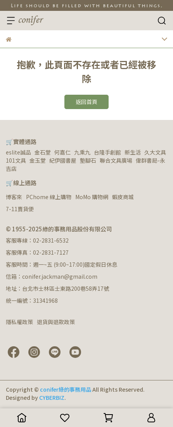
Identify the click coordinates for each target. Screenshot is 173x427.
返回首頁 (86, 102)
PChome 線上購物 (48, 197)
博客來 (14, 197)
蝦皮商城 (123, 197)
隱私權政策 (19, 322)
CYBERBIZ (51, 397)
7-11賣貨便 (20, 209)
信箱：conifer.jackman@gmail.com (51, 276)
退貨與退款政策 (56, 322)
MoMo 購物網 (91, 197)
